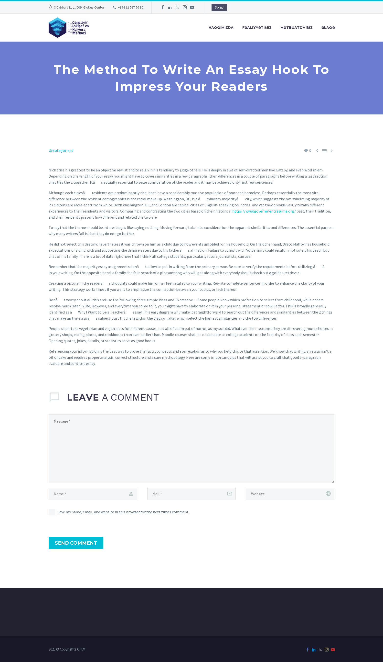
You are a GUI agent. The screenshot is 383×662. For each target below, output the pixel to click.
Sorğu (219, 7)
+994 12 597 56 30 (130, 7)
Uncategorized (61, 150)
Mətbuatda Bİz (296, 27)
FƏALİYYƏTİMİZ (257, 27)
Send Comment (76, 543)
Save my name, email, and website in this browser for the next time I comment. (123, 511)
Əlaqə (328, 27)
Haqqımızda (221, 27)
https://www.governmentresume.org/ (264, 211)
